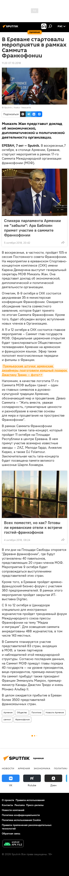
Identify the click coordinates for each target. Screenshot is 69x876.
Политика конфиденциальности (21, 815)
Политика (36, 712)
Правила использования (30, 800)
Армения (8, 712)
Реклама (20, 805)
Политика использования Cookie (21, 820)
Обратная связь (11, 833)
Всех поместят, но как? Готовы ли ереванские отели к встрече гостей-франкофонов (33, 527)
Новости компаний (13, 810)
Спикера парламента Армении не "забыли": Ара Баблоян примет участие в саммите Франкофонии (32, 227)
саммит (7, 719)
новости (8, 768)
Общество (22, 712)
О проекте (8, 800)
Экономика (42, 768)
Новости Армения (55, 712)
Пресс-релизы (35, 805)
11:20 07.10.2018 (11, 63)
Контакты (7, 805)
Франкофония (22, 719)
